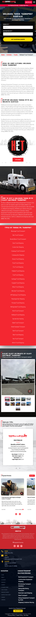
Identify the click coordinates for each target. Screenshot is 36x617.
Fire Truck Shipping (18, 267)
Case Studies (4, 589)
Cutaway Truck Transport (18, 251)
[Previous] (16, 514)
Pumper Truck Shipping (18, 303)
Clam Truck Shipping (18, 243)
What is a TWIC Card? (6, 594)
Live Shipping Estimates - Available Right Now (18, 5)
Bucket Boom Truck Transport (18, 239)
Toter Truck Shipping (18, 334)
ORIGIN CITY (6, 24)
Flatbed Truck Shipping (18, 271)
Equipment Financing (18, 542)
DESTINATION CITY (8, 31)
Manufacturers (5, 592)
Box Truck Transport (18, 235)
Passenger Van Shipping (18, 299)
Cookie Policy (19, 615)
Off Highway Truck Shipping (18, 295)
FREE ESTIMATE (18, 611)
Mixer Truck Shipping (18, 287)
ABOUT (2, 577)
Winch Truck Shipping (18, 342)
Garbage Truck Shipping (18, 279)
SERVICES (3, 582)
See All (32, 475)
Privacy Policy (11, 615)
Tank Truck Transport (18, 331)
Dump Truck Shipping (18, 259)
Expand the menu (34, 2)
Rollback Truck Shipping (18, 315)
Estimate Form (4, 587)
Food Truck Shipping (18, 263)
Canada (3, 597)
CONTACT (3, 584)
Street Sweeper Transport (18, 327)
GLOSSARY (3, 579)
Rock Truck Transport (18, 311)
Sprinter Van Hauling (18, 319)
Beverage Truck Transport (18, 231)
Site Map (26, 615)
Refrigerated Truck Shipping (18, 307)
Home (3, 55)
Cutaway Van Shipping (18, 255)
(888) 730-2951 (28, 2)
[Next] (20, 514)
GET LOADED (18, 159)
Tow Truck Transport (18, 338)
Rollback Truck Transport (26, 55)
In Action (9, 55)
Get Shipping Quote (18, 39)
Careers (3, 599)
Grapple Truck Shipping (18, 283)
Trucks (16, 55)
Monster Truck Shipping (18, 291)
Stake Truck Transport (18, 323)
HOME (2, 574)
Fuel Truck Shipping (18, 275)
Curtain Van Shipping (18, 247)
